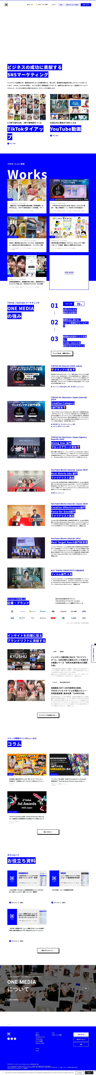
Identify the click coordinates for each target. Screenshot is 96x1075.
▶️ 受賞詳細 (54, 424)
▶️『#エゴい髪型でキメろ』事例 (60, 426)
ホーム (8, 1024)
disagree (79, 1072)
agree (89, 1072)
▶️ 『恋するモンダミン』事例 (67, 424)
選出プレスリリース (57, 493)
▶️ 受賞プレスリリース (77, 386)
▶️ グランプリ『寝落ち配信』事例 (60, 386)
